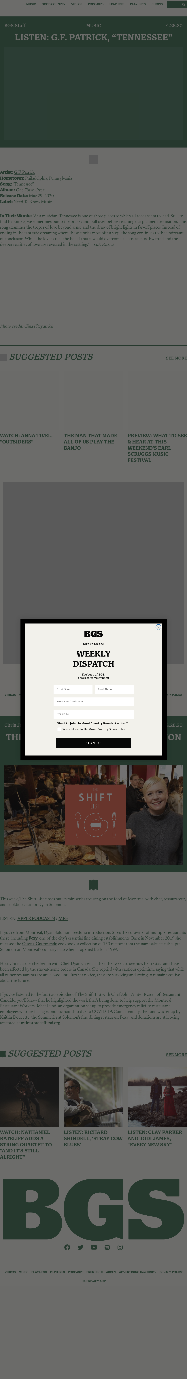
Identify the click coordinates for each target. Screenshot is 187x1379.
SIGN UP (94, 743)
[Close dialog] (158, 627)
